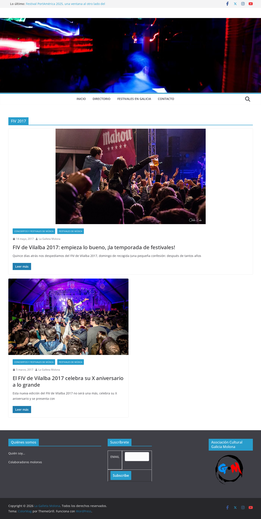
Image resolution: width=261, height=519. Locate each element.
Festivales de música (70, 231)
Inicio (81, 99)
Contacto (166, 99)
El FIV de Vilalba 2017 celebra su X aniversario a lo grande (68, 381)
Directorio (101, 99)
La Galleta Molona (49, 239)
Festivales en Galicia (134, 99)
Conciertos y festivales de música (33, 231)
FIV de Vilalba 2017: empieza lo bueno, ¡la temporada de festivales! (94, 247)
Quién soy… (16, 453)
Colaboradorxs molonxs (25, 462)
